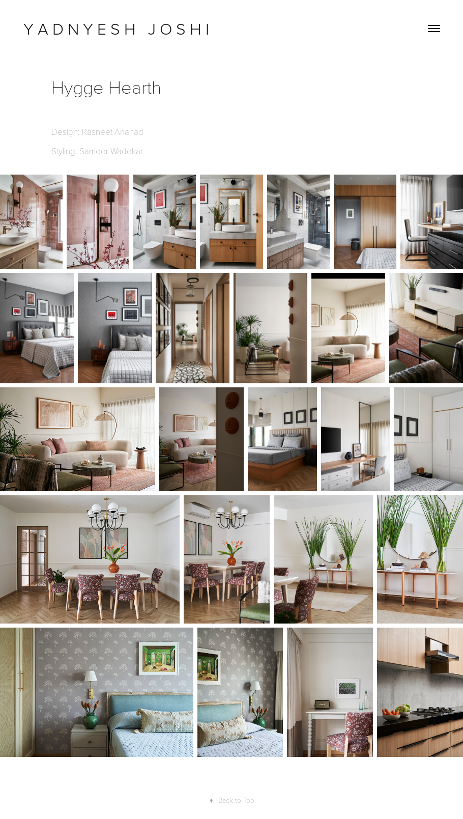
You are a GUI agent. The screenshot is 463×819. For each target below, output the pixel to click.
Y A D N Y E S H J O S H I (118, 28)
